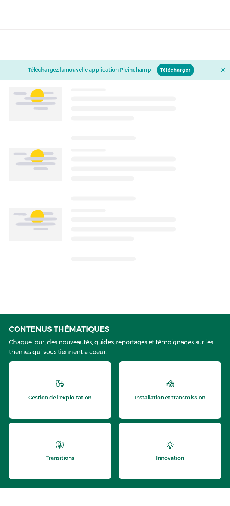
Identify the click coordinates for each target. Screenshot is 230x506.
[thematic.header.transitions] (60, 451)
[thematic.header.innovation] (170, 451)
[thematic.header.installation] (170, 390)
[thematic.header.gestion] (60, 390)
